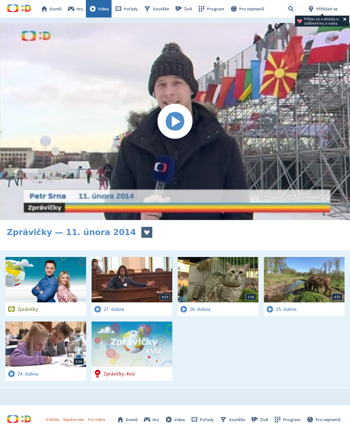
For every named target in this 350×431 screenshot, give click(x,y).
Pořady (126, 9)
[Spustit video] (175, 121)
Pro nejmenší (247, 9)
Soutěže (156, 9)
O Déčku (52, 419)
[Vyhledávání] (291, 9)
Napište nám (73, 419)
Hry (75, 9)
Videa (99, 9)
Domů (51, 9)
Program (210, 9)
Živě (183, 9)
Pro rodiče (96, 419)
